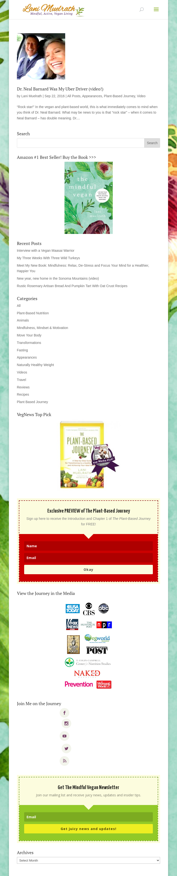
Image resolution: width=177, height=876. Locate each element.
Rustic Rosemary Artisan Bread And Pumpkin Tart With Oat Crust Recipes (72, 286)
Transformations (29, 343)
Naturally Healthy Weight (35, 365)
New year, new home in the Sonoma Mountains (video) (58, 278)
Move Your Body (29, 335)
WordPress (122, 869)
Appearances (92, 96)
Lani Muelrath (31, 96)
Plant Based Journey (32, 402)
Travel (21, 380)
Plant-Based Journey (119, 96)
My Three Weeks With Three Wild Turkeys (48, 258)
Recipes (23, 394)
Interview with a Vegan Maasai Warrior (45, 250)
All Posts (73, 96)
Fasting (22, 350)
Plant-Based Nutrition (33, 313)
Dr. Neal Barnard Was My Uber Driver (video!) (60, 89)
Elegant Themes (79, 869)
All (19, 306)
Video (141, 96)
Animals (23, 320)
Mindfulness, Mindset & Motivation (42, 328)
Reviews (23, 387)
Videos (22, 372)
